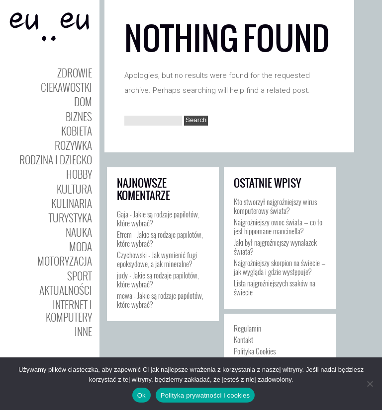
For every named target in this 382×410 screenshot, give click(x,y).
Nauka (79, 232)
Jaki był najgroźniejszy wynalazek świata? (275, 247)
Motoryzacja (64, 261)
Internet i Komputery (69, 311)
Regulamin (247, 328)
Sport (79, 275)
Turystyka (70, 217)
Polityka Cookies (255, 350)
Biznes (79, 116)
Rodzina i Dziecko (55, 159)
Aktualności (65, 290)
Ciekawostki (66, 87)
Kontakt (243, 339)
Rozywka (73, 145)
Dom (83, 101)
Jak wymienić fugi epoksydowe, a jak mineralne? (157, 259)
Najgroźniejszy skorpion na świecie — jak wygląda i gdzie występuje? (280, 267)
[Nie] (370, 384)
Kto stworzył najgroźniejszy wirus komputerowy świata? (275, 206)
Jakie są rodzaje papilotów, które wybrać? (158, 218)
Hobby (79, 174)
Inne (83, 331)
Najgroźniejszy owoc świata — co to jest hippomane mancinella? (278, 226)
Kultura (74, 189)
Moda (80, 246)
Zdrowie (74, 72)
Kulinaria (71, 203)
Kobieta (76, 130)
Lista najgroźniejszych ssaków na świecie (274, 287)
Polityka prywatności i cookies (205, 395)
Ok (141, 395)
